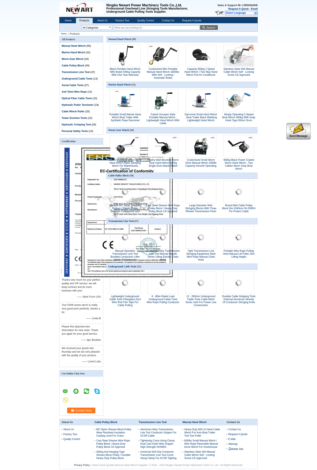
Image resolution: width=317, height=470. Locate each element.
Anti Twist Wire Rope (74, 91)
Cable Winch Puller (73, 111)
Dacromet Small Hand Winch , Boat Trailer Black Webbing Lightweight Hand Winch (201, 117)
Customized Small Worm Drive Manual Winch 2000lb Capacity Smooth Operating (200, 162)
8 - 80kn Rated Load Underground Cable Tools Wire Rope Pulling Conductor (163, 299)
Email (254, 8)
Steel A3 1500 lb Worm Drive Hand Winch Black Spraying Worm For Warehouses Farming (125, 164)
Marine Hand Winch (73, 52)
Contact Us (168, 20)
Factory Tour (122, 20)
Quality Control (145, 20)
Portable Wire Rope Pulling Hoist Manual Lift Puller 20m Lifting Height (239, 253)
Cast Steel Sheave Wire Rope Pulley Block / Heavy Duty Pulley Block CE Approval (163, 208)
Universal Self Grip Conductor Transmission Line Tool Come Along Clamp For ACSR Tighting (158, 455)
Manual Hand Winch (74, 45)
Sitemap (233, 444)
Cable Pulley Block (73, 65)
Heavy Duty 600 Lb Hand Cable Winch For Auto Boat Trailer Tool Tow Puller (202, 432)
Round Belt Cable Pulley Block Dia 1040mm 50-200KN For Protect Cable (238, 208)
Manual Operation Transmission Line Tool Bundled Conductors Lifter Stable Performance (125, 255)
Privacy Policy (82, 465)
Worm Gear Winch (73, 59)
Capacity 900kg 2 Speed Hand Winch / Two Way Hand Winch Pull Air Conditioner (200, 71)
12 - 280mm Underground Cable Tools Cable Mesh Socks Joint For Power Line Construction (201, 301)
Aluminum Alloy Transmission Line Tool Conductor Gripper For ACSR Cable (158, 432)
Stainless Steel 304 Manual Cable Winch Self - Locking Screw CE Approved (239, 71)
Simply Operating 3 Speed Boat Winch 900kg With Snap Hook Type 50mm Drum (238, 117)
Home (68, 20)
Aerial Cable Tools (73, 85)
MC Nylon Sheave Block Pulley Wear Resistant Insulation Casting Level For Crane (113, 432)
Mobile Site (235, 449)
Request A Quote (238, 8)
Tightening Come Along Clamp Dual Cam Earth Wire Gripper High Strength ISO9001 (157, 443)
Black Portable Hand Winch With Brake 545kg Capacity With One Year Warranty (125, 71)
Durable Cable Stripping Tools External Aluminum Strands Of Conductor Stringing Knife (239, 299)
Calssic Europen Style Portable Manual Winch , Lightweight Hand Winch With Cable (163, 119)
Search (210, 27)
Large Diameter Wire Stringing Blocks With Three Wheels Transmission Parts (201, 208)
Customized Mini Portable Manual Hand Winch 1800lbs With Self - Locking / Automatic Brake (163, 73)
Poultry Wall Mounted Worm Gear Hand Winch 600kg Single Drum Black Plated (163, 162)
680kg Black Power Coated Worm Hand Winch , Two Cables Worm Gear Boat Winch (239, 164)
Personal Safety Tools (75, 131)
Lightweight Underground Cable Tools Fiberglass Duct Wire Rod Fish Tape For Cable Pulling (125, 301)
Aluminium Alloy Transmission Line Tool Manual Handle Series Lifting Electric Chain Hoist (163, 255)
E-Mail (232, 439)
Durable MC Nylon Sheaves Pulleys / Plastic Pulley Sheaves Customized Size (125, 208)
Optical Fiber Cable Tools (77, 98)
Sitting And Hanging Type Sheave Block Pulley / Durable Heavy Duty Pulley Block (113, 455)
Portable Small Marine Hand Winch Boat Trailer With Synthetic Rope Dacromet (125, 117)
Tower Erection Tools (74, 118)
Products (84, 20)
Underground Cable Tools (77, 78)
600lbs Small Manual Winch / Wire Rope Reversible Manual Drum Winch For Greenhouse (201, 443)
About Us (102, 20)
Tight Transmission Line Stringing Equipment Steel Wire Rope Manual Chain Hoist (200, 255)
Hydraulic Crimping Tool (76, 124)
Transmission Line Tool (76, 72)
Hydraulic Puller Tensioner (77, 104)
